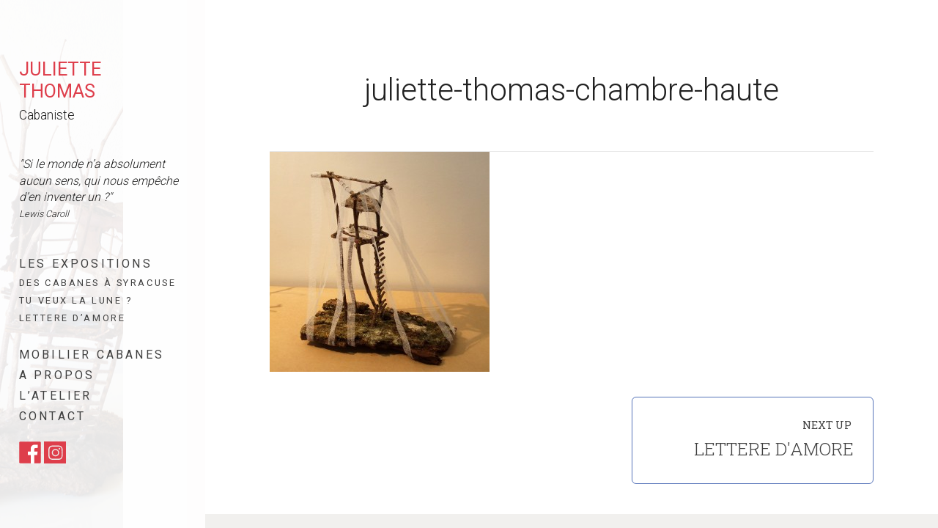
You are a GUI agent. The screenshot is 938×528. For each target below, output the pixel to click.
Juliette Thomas (60, 80)
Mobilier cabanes (91, 355)
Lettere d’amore (72, 317)
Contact (52, 416)
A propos (57, 375)
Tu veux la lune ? (76, 300)
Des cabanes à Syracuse (97, 282)
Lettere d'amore (774, 449)
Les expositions (85, 264)
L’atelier (55, 396)
